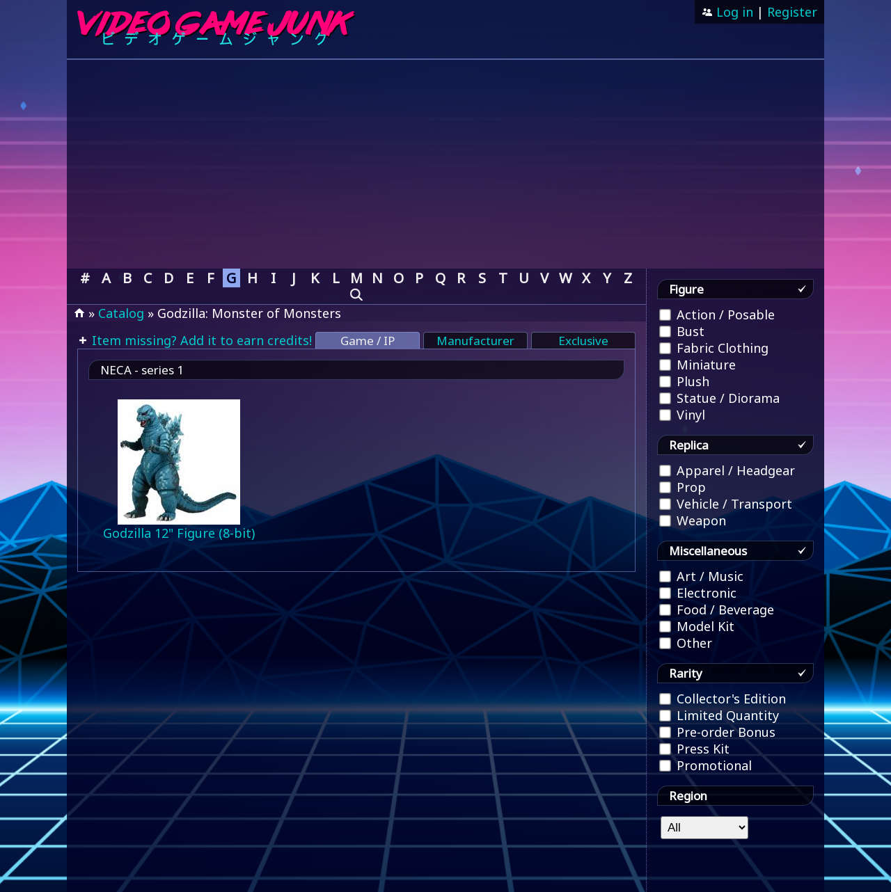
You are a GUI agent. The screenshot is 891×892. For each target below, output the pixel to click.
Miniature (697, 364)
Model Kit (696, 626)
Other (685, 643)
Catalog (121, 313)
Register (792, 11)
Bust (681, 331)
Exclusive (583, 341)
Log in (733, 11)
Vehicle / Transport (725, 503)
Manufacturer (475, 341)
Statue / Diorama (719, 398)
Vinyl (682, 414)
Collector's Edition (722, 698)
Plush (684, 381)
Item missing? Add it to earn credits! (200, 340)
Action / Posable (717, 314)
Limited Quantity (719, 715)
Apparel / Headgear (727, 470)
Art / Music (701, 576)
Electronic (697, 592)
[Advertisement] (445, 164)
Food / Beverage (716, 609)
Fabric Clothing (713, 348)
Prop (682, 487)
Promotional (705, 765)
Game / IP (367, 341)
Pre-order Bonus (717, 732)
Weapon (692, 520)
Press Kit (694, 748)
